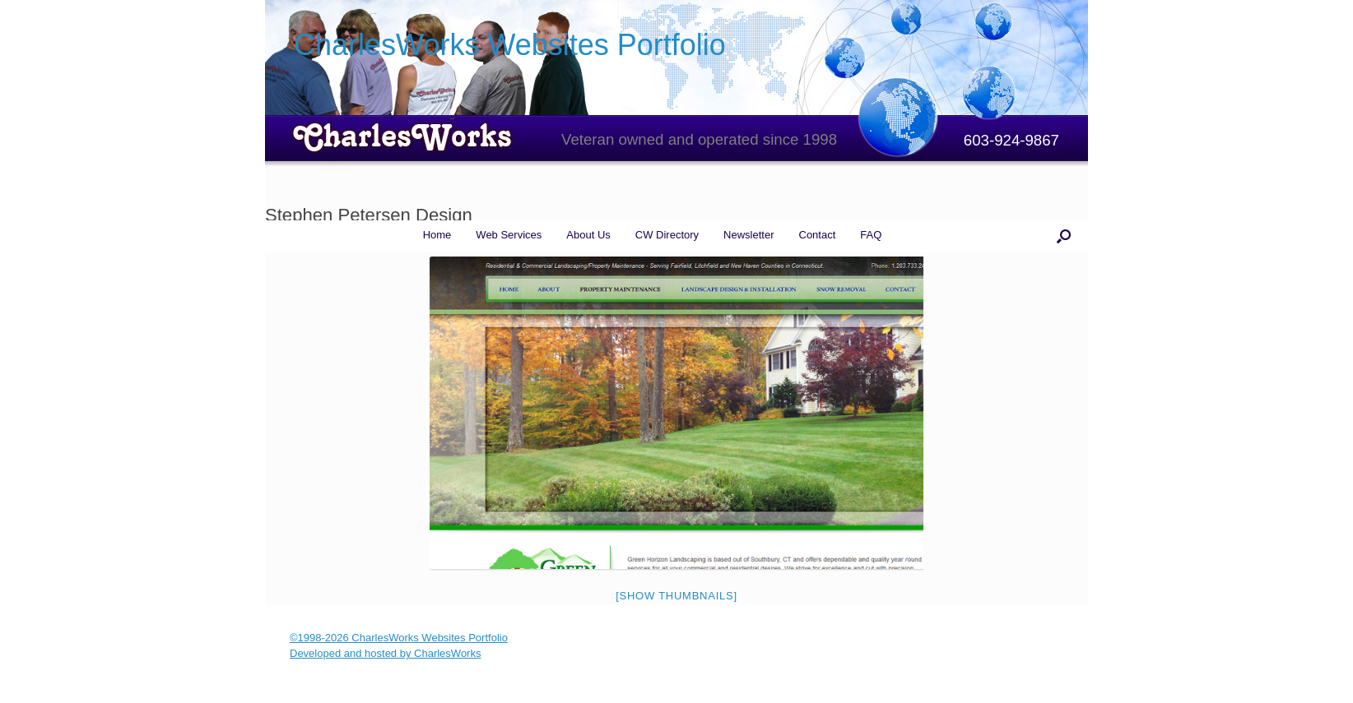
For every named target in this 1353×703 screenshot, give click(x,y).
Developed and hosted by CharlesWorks (385, 653)
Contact (817, 235)
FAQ (870, 235)
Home (437, 235)
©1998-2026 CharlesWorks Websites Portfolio (399, 637)
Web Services (509, 235)
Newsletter (748, 235)
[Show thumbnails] (676, 596)
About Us (588, 235)
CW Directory (667, 235)
